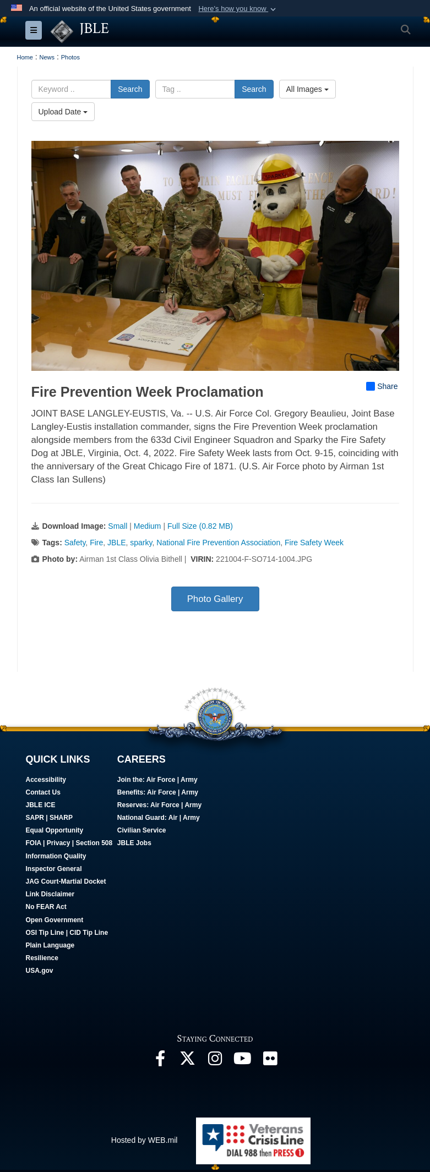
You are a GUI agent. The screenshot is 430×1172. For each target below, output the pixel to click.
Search (130, 89)
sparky (141, 542)
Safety (75, 542)
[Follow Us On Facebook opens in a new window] (160, 1061)
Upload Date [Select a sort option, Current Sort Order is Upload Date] (63, 111)
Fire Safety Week (314, 542)
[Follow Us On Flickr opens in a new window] (270, 1061)
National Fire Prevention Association (218, 542)
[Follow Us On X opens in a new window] (188, 1061)
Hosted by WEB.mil (144, 1140)
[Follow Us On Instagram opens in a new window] (215, 1061)
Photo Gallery (215, 599)
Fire (96, 542)
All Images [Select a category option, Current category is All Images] (307, 89)
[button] (238, 8)
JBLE (116, 542)
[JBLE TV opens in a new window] (243, 1061)
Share (382, 386)
